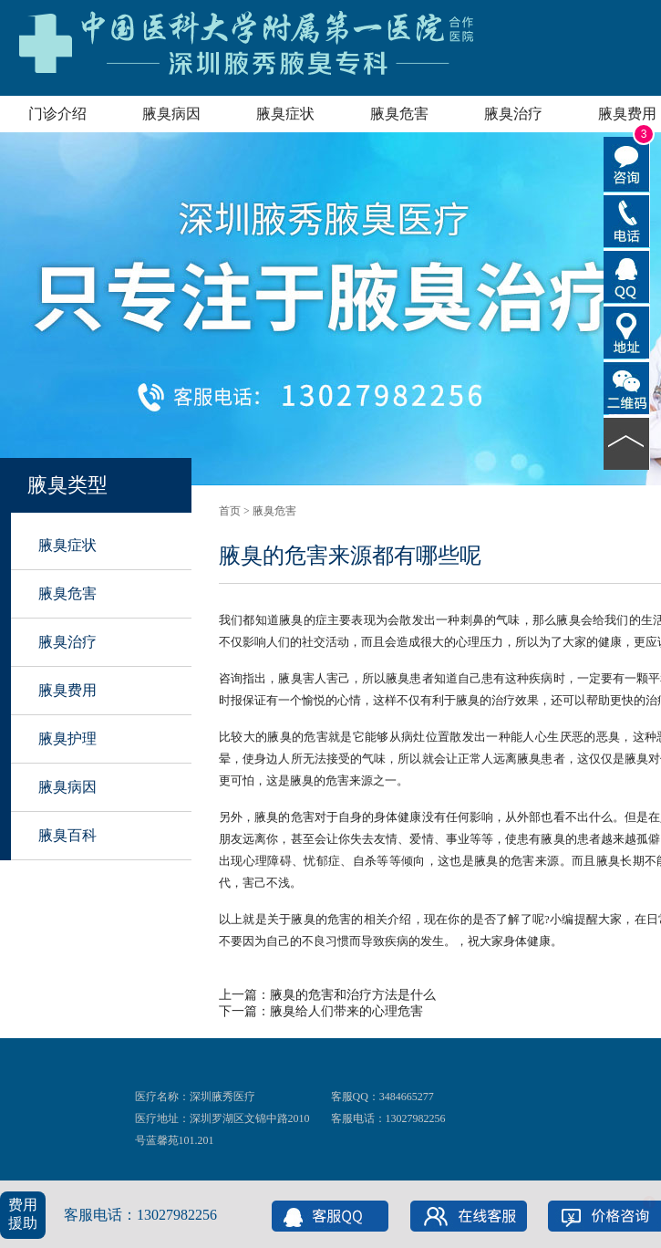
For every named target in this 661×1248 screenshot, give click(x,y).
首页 (230, 510)
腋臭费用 (67, 690)
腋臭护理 (67, 738)
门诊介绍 (57, 113)
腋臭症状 (285, 113)
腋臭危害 (399, 113)
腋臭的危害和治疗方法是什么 (353, 995)
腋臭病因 (171, 113)
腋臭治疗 (513, 113)
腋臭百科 (67, 835)
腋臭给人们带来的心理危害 (346, 1011)
